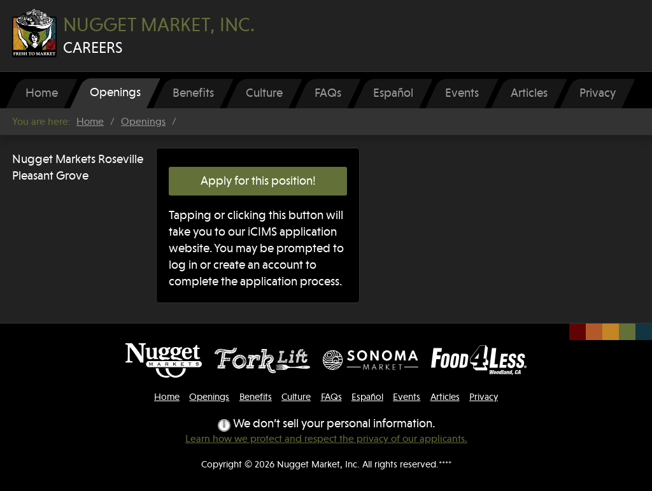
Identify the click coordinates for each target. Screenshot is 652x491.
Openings (143, 121)
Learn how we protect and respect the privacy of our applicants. (326, 439)
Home (90, 121)
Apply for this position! (258, 181)
